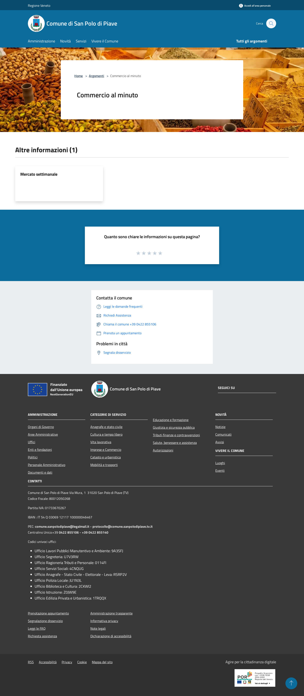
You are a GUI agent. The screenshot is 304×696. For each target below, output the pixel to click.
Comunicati (223, 434)
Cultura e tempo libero (106, 434)
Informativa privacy (104, 620)
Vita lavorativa (100, 442)
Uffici (31, 442)
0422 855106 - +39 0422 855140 (83, 532)
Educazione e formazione (171, 419)
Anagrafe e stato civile (106, 426)
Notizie (220, 426)
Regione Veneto (39, 5)
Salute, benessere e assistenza (175, 442)
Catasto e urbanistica (105, 457)
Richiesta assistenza (42, 636)
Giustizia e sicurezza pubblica (174, 427)
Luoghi (220, 462)
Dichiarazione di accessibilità (110, 636)
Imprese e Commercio (105, 449)
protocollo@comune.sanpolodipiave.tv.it (122, 526)
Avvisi (219, 442)
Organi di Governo (41, 426)
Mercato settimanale (38, 174)
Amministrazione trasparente (111, 613)
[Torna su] (291, 683)
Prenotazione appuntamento (48, 613)
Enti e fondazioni (40, 449)
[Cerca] (271, 23)
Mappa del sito (102, 662)
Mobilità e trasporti (104, 464)
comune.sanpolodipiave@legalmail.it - (63, 526)
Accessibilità (48, 662)
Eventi (220, 470)
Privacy (67, 662)
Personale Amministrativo (46, 464)
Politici (33, 457)
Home (78, 75)
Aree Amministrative (43, 434)
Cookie (82, 662)
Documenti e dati (40, 472)
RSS (31, 662)
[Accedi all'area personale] (254, 6)
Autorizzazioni (163, 450)
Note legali (98, 628)
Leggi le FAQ (37, 628)
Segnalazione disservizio (45, 620)
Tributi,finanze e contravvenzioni (176, 435)
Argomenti (96, 75)
